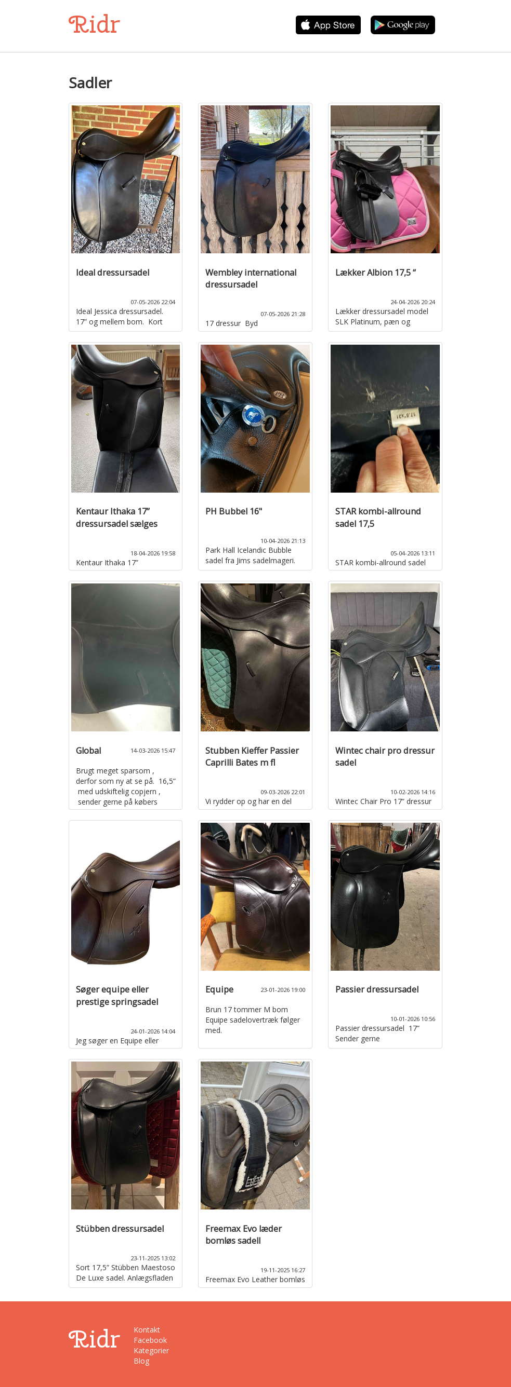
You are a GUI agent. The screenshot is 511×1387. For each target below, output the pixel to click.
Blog (141, 1361)
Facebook (150, 1340)
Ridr (94, 24)
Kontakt (147, 1330)
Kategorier (151, 1350)
